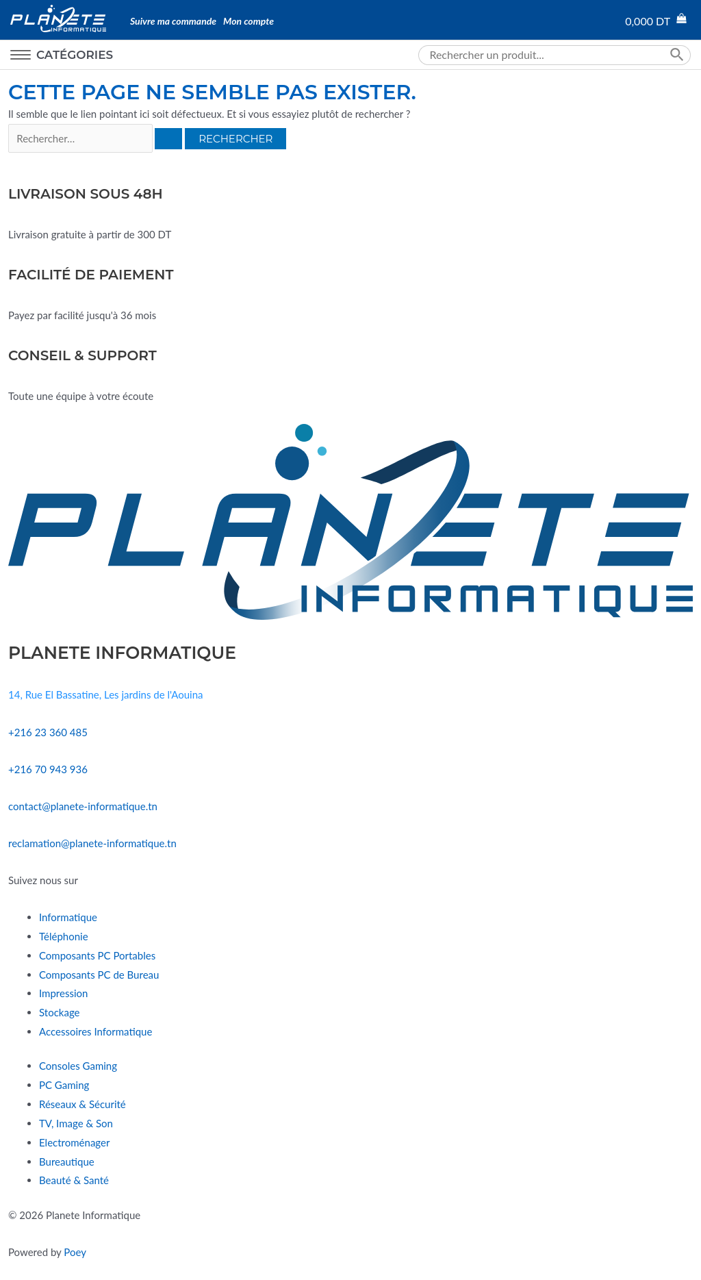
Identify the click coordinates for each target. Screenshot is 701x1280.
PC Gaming (64, 1085)
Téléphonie (63, 936)
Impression (63, 993)
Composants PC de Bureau (99, 974)
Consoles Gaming (78, 1065)
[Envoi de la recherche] (168, 138)
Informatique (68, 917)
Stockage (59, 1012)
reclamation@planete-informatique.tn (92, 843)
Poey (75, 1252)
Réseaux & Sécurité (82, 1104)
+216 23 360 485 (48, 732)
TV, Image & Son (76, 1123)
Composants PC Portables (97, 955)
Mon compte (248, 21)
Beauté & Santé (74, 1180)
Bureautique (66, 1161)
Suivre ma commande (173, 21)
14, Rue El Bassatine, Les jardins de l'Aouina (105, 694)
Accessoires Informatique (95, 1031)
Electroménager (74, 1142)
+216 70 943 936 (48, 769)
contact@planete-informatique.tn (82, 806)
